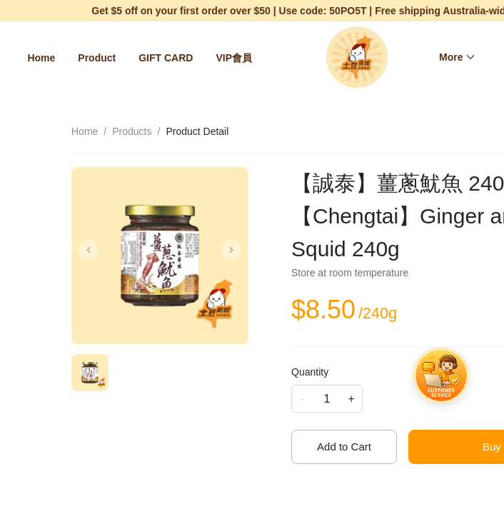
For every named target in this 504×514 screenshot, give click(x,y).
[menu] (143, 57)
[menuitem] (41, 58)
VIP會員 (234, 58)
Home (41, 58)
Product (97, 58)
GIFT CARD (165, 58)
